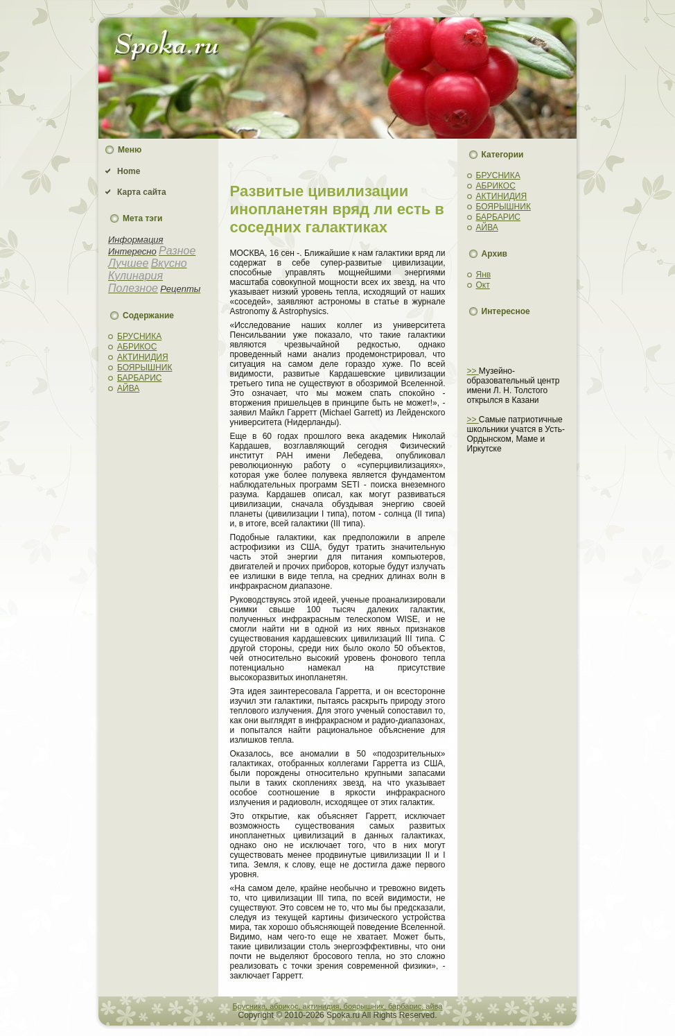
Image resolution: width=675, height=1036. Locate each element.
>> (473, 371)
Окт (483, 285)
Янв (483, 274)
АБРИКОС (137, 347)
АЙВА (128, 388)
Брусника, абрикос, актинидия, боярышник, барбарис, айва (338, 1006)
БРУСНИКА (139, 336)
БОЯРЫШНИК (144, 367)
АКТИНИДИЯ (142, 357)
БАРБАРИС (139, 378)
